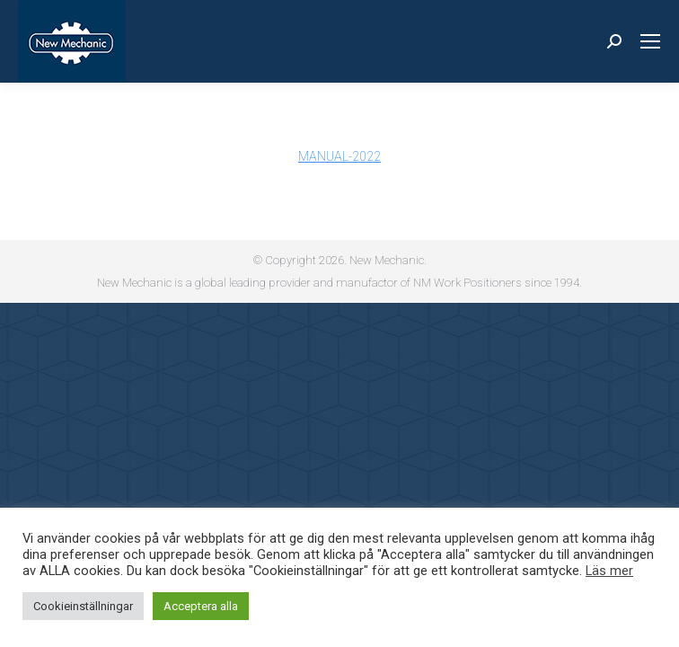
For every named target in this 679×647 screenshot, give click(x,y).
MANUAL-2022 (339, 156)
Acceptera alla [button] (200, 606)
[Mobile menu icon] (650, 41)
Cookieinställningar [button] (83, 606)
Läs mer (609, 571)
